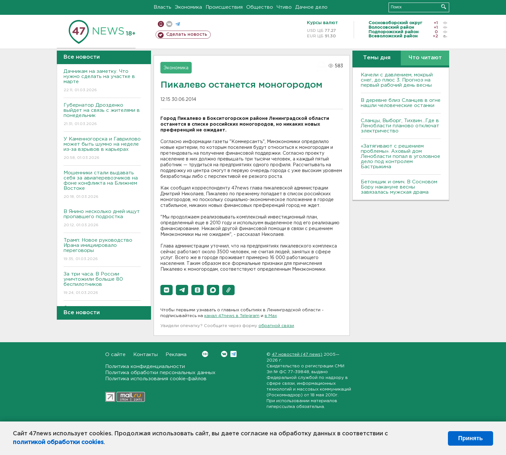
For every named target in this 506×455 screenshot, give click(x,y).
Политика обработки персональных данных (160, 373)
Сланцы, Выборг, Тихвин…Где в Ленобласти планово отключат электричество (400, 126)
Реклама (176, 355)
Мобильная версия (161, 24)
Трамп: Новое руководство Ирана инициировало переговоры (102, 250)
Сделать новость (186, 34)
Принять (470, 438)
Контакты (145, 355)
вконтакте (169, 24)
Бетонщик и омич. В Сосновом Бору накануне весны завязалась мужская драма (399, 187)
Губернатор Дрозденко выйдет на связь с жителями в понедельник (102, 115)
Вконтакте (205, 354)
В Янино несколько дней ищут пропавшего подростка (102, 218)
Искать (443, 6)
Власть (162, 7)
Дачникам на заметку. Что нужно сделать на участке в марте (102, 81)
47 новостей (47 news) (297, 354)
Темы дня (376, 57)
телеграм (178, 24)
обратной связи (276, 326)
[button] (166, 290)
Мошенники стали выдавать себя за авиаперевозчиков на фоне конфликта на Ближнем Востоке (102, 185)
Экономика (188, 7)
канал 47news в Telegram (231, 316)
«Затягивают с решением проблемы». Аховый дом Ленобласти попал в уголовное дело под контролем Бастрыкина (400, 156)
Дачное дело (311, 7)
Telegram (233, 354)
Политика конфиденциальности (145, 366)
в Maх (271, 316)
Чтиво (284, 7)
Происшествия (224, 7)
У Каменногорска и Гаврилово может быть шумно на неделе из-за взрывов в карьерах (102, 148)
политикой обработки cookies (58, 442)
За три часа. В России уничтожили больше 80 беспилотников (102, 283)
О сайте (115, 355)
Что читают (425, 57)
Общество (259, 7)
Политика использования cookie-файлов (156, 379)
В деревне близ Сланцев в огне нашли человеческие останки (400, 103)
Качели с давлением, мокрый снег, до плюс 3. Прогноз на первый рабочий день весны (397, 80)
